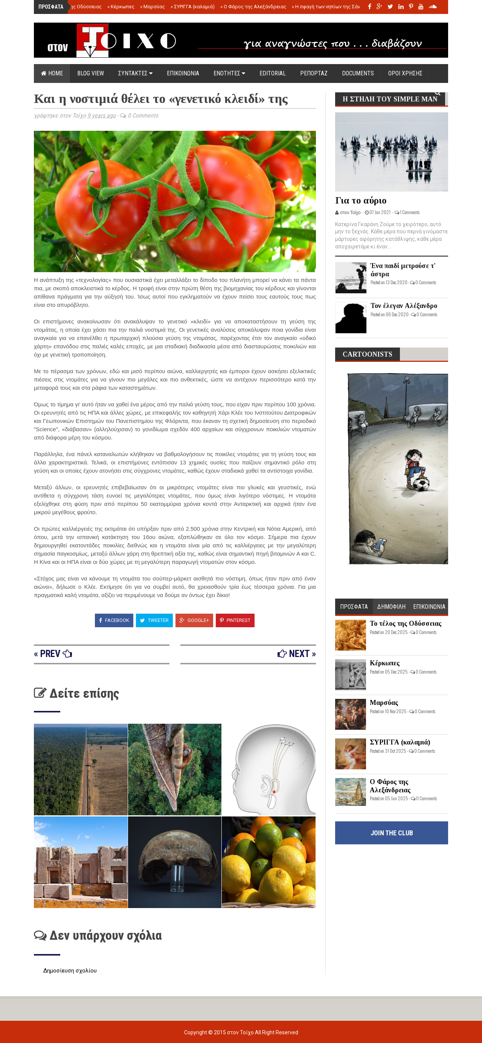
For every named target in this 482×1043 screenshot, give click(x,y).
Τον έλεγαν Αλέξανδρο (404, 305)
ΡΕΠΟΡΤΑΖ (314, 73)
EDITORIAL (272, 73)
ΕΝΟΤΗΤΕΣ (229, 73)
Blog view (90, 73)
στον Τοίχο (241, 1032)
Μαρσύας (152, 6)
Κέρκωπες (120, 6)
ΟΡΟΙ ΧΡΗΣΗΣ (405, 73)
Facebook (114, 620)
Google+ (194, 620)
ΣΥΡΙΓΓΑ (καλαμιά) (193, 6)
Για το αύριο (361, 200)
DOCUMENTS (358, 73)
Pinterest (235, 620)
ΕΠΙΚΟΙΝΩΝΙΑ (183, 73)
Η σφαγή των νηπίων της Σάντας (330, 6)
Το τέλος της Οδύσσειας (72, 6)
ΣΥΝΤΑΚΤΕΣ (135, 73)
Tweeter (154, 620)
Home (52, 73)
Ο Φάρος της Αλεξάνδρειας (253, 6)
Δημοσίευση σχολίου (70, 970)
